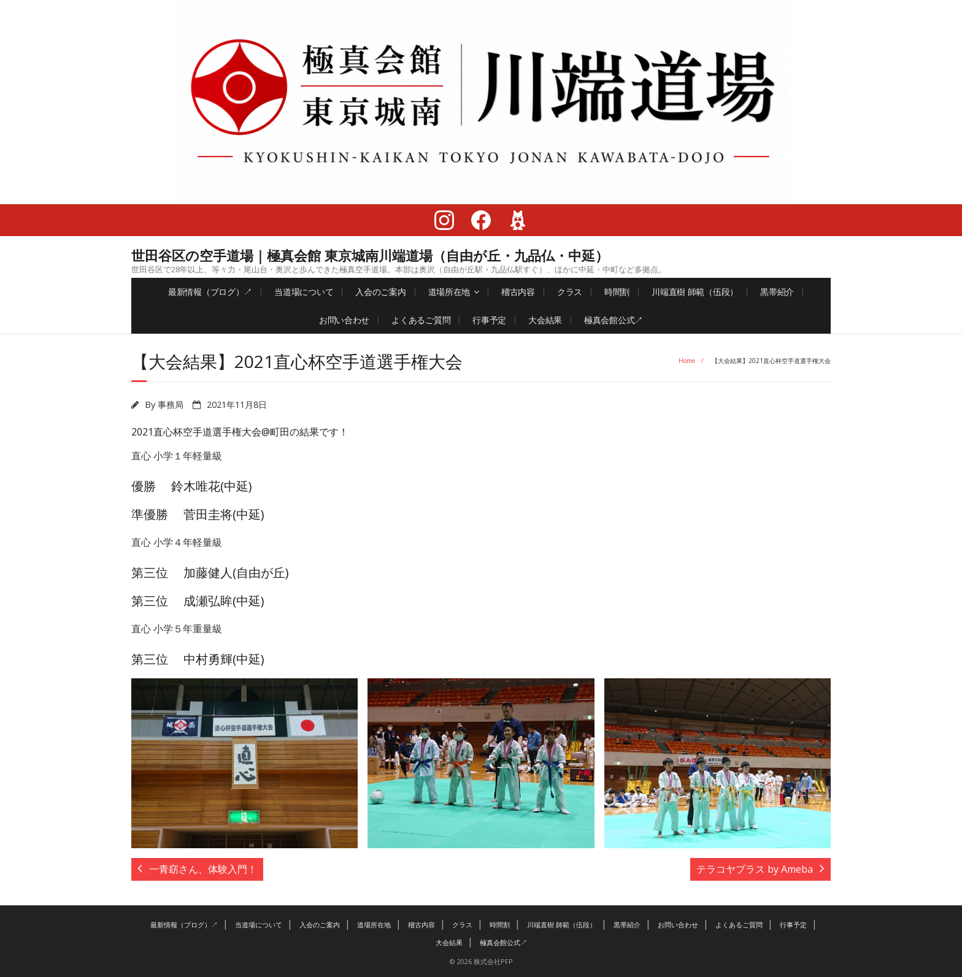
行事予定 (489, 320)
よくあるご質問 (420, 320)
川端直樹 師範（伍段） (695, 291)
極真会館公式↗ (613, 320)
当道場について (303, 291)
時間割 (616, 291)
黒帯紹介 (777, 291)
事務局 (170, 404)
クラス (569, 291)
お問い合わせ (344, 320)
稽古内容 (518, 291)
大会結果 (545, 320)
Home (687, 360)
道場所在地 (449, 291)
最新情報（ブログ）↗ (210, 291)
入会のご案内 (380, 291)
